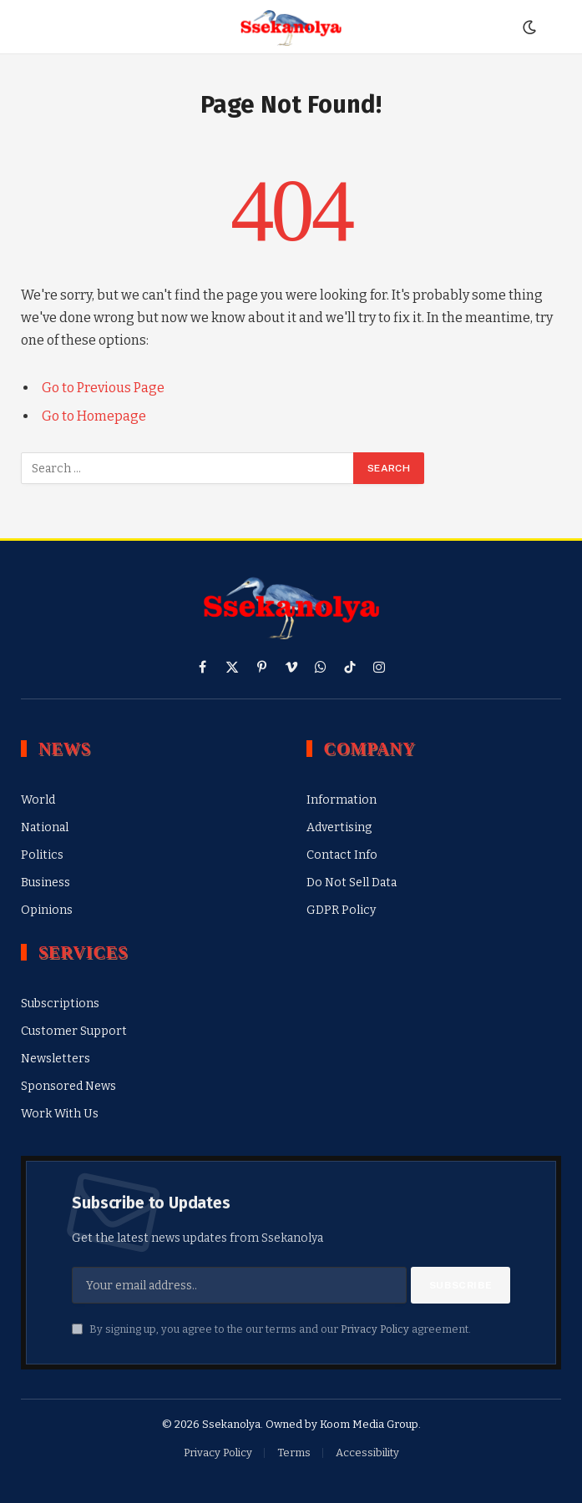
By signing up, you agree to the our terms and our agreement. (271, 1329)
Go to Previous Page (103, 388)
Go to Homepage (94, 416)
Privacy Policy (375, 1329)
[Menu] (27, 27)
